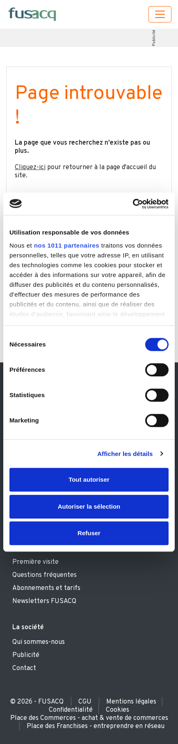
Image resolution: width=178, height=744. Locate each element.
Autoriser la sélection (89, 506)
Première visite (35, 562)
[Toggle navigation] (159, 14)
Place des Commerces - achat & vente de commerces (89, 718)
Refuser (89, 533)
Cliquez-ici (30, 167)
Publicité (154, 38)
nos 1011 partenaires (66, 245)
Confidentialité (71, 710)
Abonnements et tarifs (46, 588)
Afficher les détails (125, 453)
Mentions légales (131, 702)
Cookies (117, 710)
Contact (24, 668)
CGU (84, 702)
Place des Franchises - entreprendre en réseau (95, 726)
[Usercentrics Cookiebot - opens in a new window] (133, 204)
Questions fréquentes (44, 575)
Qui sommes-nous (38, 642)
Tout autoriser (89, 479)
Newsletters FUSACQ (44, 601)
